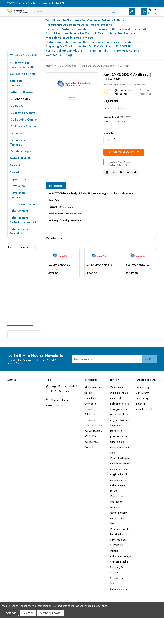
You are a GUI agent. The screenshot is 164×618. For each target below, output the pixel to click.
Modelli (15, 165)
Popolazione (18, 179)
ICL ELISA (16, 106)
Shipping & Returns (126, 51)
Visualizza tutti (144, 409)
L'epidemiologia (21, 151)
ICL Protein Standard (24, 126)
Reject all (28, 613)
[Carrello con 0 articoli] (146, 11)
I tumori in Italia (97, 51)
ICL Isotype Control (23, 113)
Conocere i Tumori (22, 74)
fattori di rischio (21, 92)
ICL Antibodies (20, 99)
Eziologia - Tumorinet (17, 83)
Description (56, 186)
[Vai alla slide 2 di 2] (32, 247)
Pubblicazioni (19, 211)
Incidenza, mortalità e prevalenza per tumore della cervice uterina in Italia (97, 29)
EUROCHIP (123, 46)
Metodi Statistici (21, 158)
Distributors (54, 42)
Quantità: (108, 133)
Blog (69, 55)
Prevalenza (17, 186)
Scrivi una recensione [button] (145, 92)
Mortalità (16, 172)
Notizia (142, 42)
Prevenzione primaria (24, 204)
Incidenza (16, 133)
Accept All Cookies (51, 613)
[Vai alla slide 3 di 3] (148, 238)
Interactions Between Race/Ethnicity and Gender (99, 42)
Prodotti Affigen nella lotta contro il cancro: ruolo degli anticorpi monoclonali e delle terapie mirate (92, 35)
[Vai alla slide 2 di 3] (154, 238)
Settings (11, 613)
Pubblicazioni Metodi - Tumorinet (23, 220)
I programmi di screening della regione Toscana (79, 25)
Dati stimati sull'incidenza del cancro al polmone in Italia (85, 20)
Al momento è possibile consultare (23, 65)
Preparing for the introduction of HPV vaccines (78, 46)
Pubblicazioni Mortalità (19, 231)
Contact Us (53, 55)
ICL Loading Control (23, 119)
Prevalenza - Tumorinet (18, 195)
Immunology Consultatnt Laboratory (142, 392)
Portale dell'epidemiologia (64, 51)
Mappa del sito (119, 589)
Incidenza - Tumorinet (17, 142)
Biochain (141, 403)
